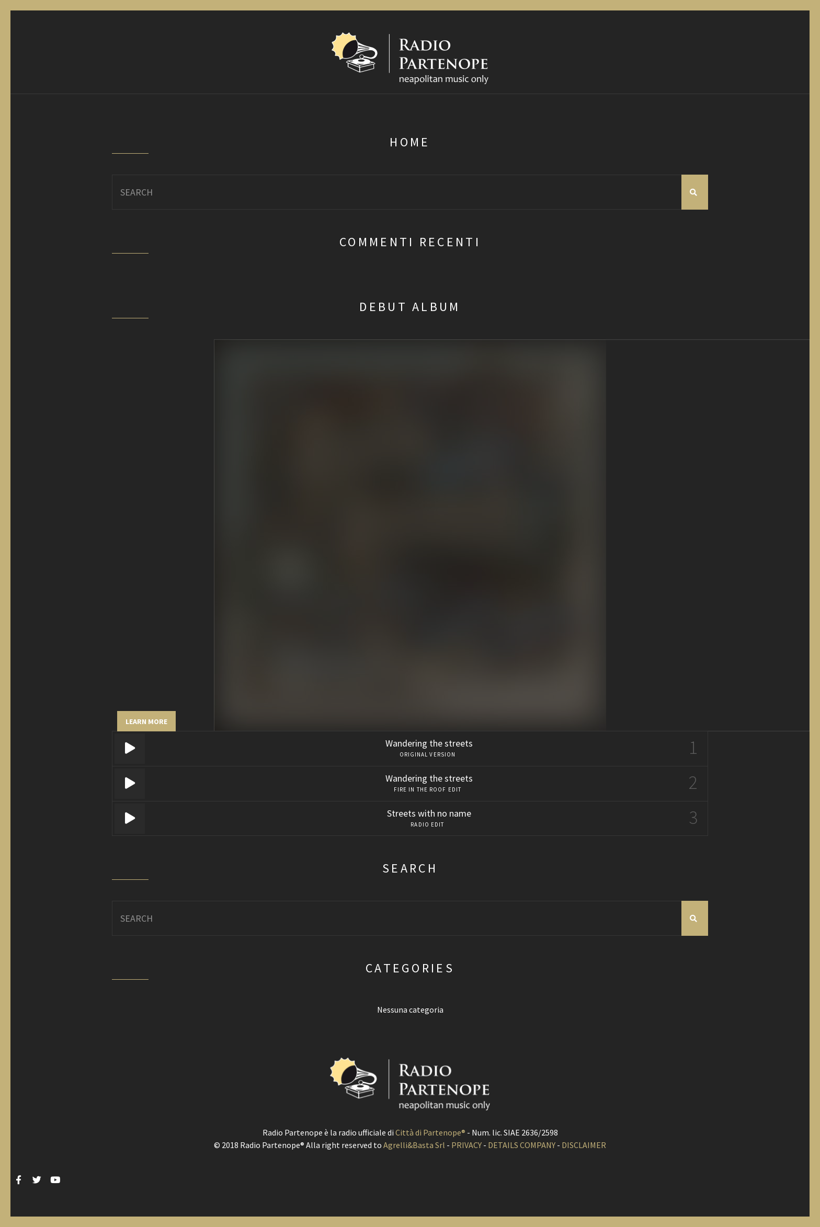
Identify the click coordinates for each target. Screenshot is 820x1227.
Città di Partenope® (430, 1132)
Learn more (146, 721)
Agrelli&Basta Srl (414, 1145)
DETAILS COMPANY (521, 1145)
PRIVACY (466, 1145)
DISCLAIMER (584, 1145)
